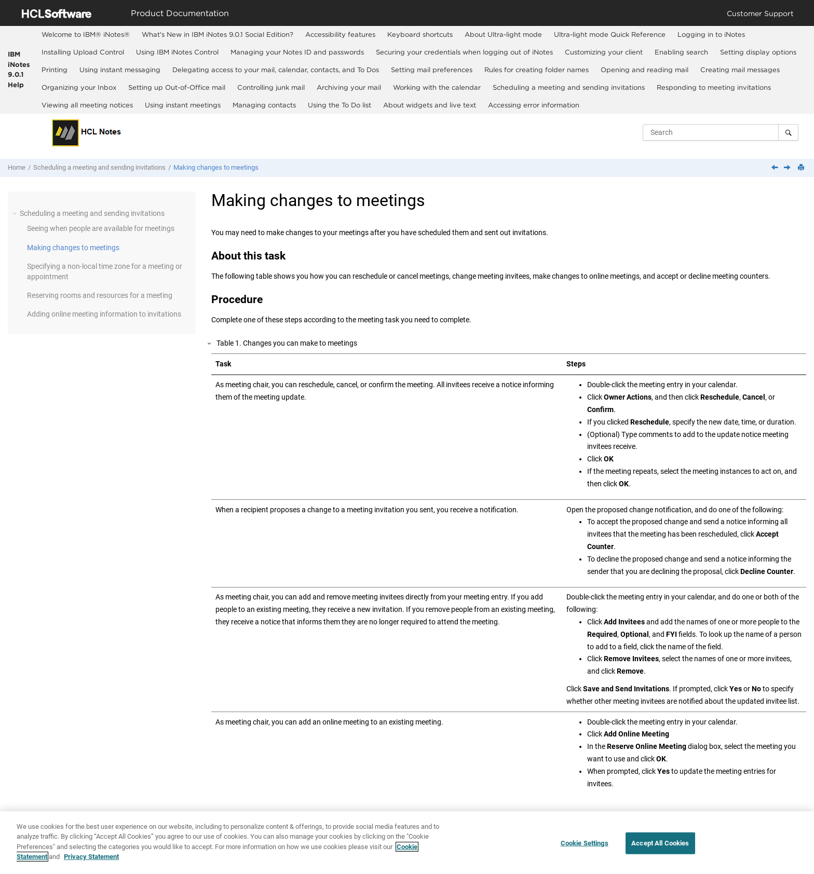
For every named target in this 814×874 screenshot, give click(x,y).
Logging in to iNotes (711, 34)
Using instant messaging (119, 69)
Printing (54, 69)
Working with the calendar (437, 87)
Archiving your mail (349, 87)
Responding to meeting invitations (714, 87)
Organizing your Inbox (79, 87)
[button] (15, 213)
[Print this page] (802, 167)
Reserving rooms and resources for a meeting (99, 295)
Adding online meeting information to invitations (104, 314)
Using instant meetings (183, 104)
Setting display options (758, 52)
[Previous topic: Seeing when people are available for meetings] (775, 168)
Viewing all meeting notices (87, 104)
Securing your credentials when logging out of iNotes (464, 52)
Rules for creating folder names (536, 69)
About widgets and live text (429, 104)
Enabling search (681, 52)
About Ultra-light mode (503, 34)
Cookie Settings (584, 844)
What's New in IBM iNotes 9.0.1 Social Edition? (217, 34)
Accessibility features (340, 34)
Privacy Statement (91, 858)
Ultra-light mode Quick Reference (610, 34)
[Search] (788, 132)
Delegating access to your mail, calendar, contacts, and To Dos (275, 69)
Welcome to (86, 34)
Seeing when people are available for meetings (100, 228)
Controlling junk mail (271, 87)
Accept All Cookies (660, 844)
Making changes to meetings (216, 167)
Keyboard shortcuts (420, 34)
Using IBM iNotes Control (177, 52)
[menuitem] (85, 35)
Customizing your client (604, 52)
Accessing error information (533, 104)
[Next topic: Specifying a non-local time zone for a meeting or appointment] (788, 168)
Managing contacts (264, 104)
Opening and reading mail (644, 69)
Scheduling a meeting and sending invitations (569, 87)
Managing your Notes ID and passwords (297, 52)
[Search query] (720, 132)
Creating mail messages (740, 69)
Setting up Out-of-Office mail (176, 87)
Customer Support (760, 13)
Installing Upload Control (83, 52)
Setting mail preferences (431, 69)
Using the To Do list (339, 104)
